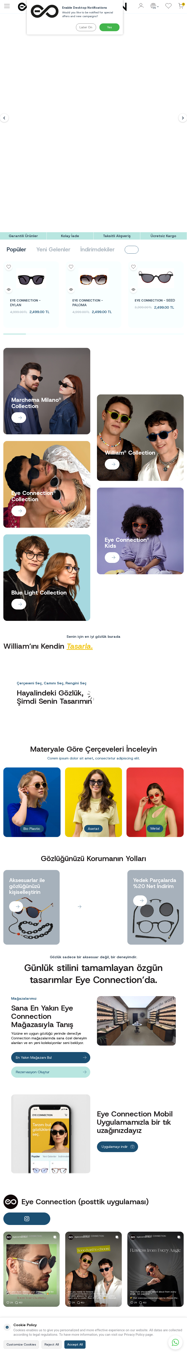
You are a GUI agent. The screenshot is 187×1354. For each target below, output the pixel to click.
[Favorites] (168, 6)
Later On (86, 27)
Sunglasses (135, 1278)
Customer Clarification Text (76, 1301)
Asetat (93, 701)
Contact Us (103, 1304)
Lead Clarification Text (76, 1291)
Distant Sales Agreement (105, 1277)
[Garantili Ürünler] (23, 109)
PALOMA (87, 176)
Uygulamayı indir (115, 1020)
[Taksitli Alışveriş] (117, 109)
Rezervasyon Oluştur (33, 945)
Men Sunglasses (138, 1294)
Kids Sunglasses (138, 1301)
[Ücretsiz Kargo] (163, 109)
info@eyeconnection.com (28, 1286)
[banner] (31, 1142)
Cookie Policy (105, 1298)
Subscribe (168, 1224)
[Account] (141, 6)
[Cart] (181, 6)
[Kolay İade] (70, 109)
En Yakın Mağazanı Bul (34, 930)
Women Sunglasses (135, 1286)
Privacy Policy (105, 1292)
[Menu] (7, 8)
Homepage (134, 1272)
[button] (4, 54)
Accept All (75, 1344)
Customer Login (169, 1272)
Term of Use (104, 1286)
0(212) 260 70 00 (25, 1299)
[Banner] (93, 54)
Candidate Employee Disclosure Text (75, 1269)
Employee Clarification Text (76, 1281)
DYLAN (25, 176)
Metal (155, 701)
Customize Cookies (21, 1344)
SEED (155, 173)
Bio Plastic (31, 701)
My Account (166, 1278)
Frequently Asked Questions (108, 1268)
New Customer (168, 1266)
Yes (109, 27)
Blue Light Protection (134, 1308)
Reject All (51, 1344)
